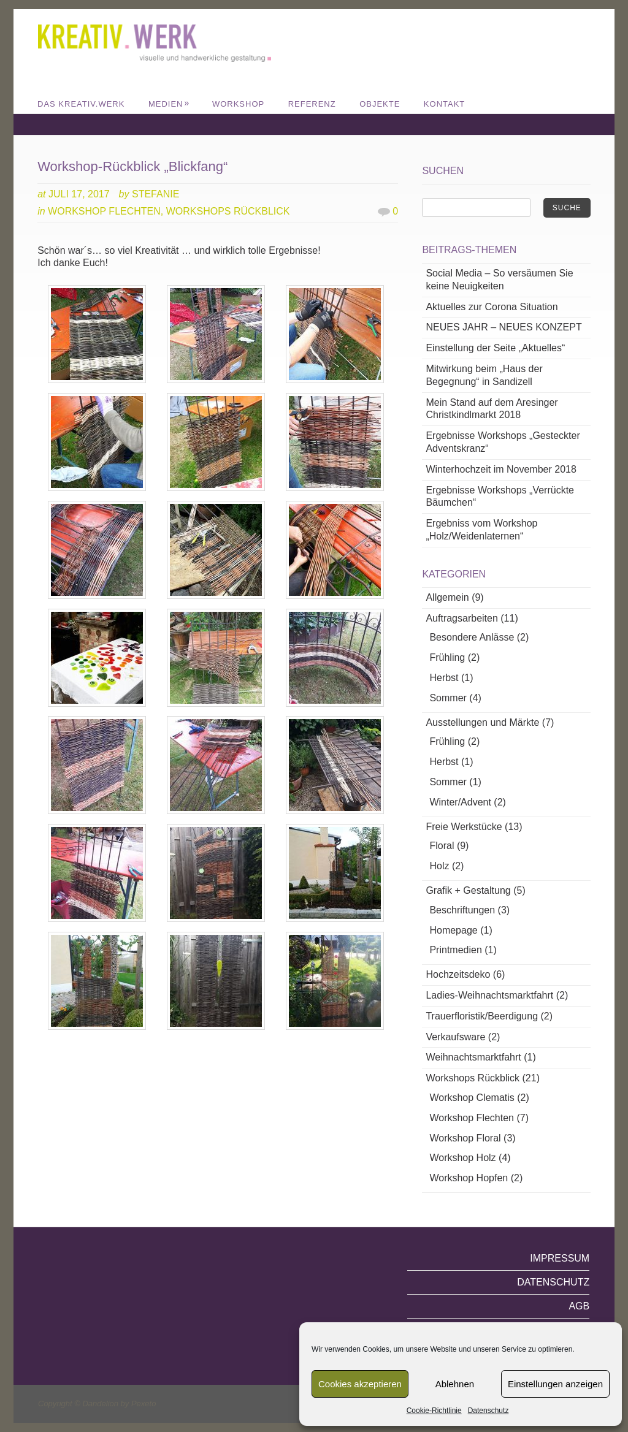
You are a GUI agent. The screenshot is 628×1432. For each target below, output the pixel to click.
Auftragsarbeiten (461, 618)
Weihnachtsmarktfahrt (473, 1057)
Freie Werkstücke (464, 826)
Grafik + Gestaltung (468, 890)
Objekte (379, 104)
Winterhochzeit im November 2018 (501, 469)
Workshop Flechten (104, 211)
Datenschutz (488, 1410)
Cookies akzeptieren (360, 1384)
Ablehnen (454, 1384)
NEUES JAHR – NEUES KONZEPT (503, 327)
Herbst (443, 677)
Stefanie (155, 194)
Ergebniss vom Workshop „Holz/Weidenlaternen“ (481, 529)
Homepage (453, 930)
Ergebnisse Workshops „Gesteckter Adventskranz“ (503, 442)
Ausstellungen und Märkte (482, 722)
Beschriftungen (462, 910)
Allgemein (447, 597)
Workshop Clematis (471, 1097)
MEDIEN (169, 104)
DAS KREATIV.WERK (80, 104)
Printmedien (455, 950)
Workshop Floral (464, 1138)
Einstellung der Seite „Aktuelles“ (495, 348)
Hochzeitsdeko (458, 974)
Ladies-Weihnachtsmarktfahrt (489, 995)
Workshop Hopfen (468, 1178)
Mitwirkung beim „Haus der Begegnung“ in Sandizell (484, 375)
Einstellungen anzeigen (555, 1384)
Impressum (559, 1258)
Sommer (447, 698)
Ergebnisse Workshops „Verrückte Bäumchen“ (500, 496)
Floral (441, 845)
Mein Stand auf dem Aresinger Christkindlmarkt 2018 (491, 409)
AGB (579, 1306)
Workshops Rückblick (228, 211)
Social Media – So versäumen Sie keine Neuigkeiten (499, 279)
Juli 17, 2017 (79, 194)
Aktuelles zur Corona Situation (491, 307)
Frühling (447, 657)
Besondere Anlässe (471, 637)
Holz (439, 866)
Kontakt (444, 104)
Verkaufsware (455, 1037)
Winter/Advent (460, 802)
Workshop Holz (462, 1157)
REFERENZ (312, 104)
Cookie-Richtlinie (434, 1410)
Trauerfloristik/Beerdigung (482, 1016)
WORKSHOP (238, 104)
